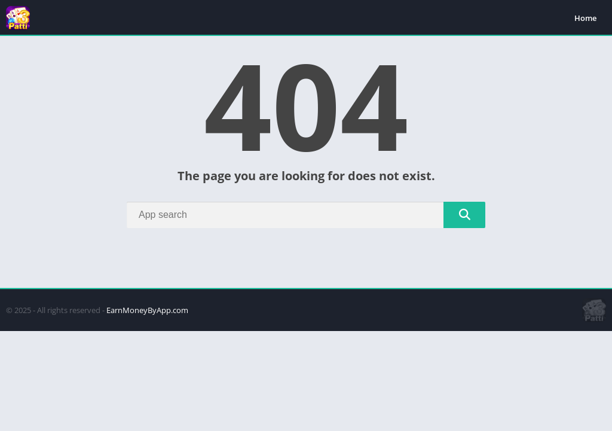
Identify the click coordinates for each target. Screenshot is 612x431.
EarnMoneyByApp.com (147, 310)
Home (585, 18)
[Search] (306, 215)
